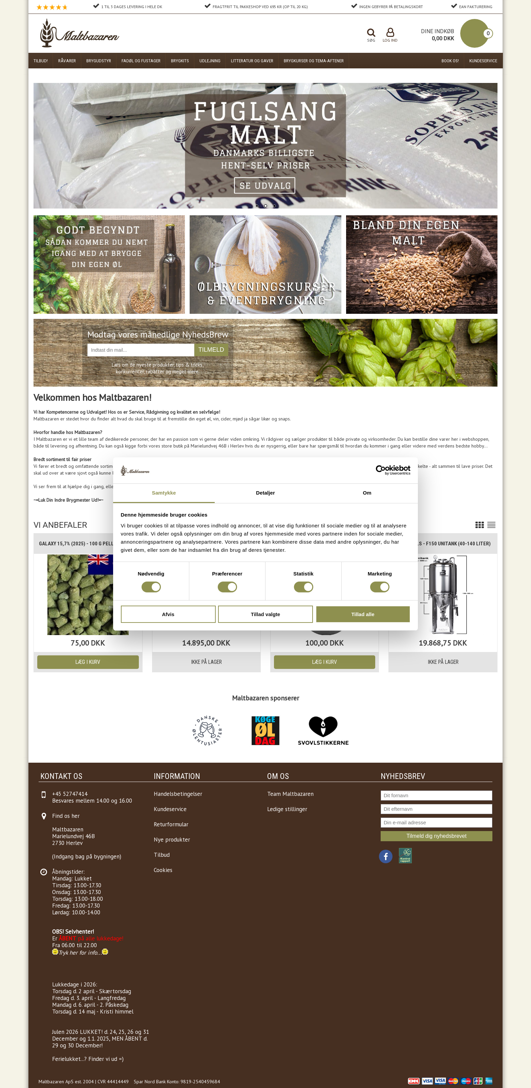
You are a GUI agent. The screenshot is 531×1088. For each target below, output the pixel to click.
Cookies (163, 870)
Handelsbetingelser (178, 794)
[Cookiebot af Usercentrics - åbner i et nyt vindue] (380, 470)
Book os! (450, 60)
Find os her (66, 816)
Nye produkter (172, 839)
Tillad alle (362, 614)
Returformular (171, 824)
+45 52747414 (69, 794)
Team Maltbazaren (290, 794)
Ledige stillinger (287, 809)
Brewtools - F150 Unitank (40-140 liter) (442, 544)
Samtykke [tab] (164, 493)
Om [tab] (367, 493)
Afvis (168, 614)
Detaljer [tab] (265, 493)
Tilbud (162, 854)
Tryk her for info (77, 952)
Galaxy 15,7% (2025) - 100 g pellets (81, 544)
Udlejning (209, 60)
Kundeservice (483, 60)
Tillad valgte (265, 614)
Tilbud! (41, 60)
